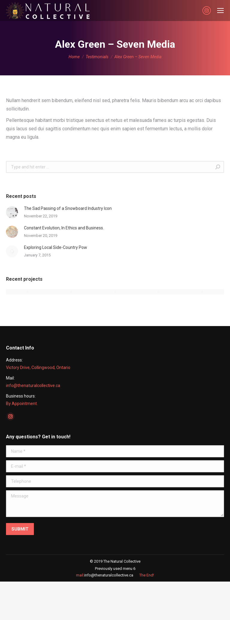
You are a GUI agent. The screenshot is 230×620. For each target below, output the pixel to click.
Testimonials (97, 56)
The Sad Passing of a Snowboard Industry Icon (68, 208)
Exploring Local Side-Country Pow (55, 247)
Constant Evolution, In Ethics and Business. (64, 227)
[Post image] (12, 212)
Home (74, 56)
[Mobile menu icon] (220, 10)
